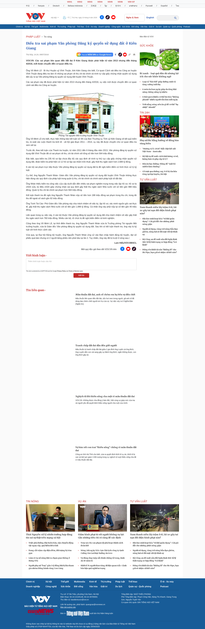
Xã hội (27, 27)
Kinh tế (53, 27)
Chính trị (19, 27)
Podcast (186, 27)
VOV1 (69, 2)
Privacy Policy (61, 271)
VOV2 (79, 2)
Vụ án (82, 501)
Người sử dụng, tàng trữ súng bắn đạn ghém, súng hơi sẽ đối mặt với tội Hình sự (160, 232)
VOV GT (131, 2)
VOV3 (89, 2)
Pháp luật (71, 27)
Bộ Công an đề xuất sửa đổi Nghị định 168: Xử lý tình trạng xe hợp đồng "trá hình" (159, 242)
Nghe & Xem (134, 18)
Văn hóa (143, 27)
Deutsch (56, 6)
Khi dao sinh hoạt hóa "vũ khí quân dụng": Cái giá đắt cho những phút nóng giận (158, 221)
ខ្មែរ (106, 6)
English (150, 17)
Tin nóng (48, 37)
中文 (28, 6)
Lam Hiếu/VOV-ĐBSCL (125, 243)
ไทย (177, 6)
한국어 (118, 6)
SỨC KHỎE (147, 45)
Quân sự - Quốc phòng (172, 27)
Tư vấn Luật (148, 179)
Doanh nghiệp (104, 27)
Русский (149, 6)
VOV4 (100, 2)
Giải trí (151, 27)
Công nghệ (116, 27)
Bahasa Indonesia (75, 6)
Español (164, 6)
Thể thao (80, 27)
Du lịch (159, 27)
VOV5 (110, 2)
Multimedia (44, 27)
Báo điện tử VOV (147, 37)
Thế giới (34, 27)
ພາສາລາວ (133, 6)
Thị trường (61, 27)
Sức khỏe (126, 27)
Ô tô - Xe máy (91, 27)
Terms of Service (74, 271)
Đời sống (135, 27)
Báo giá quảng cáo (68, 607)
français (41, 6)
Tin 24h (144, 112)
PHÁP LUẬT (33, 36)
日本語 (93, 6)
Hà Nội (54, 18)
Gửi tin (81, 275)
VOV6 (120, 2)
